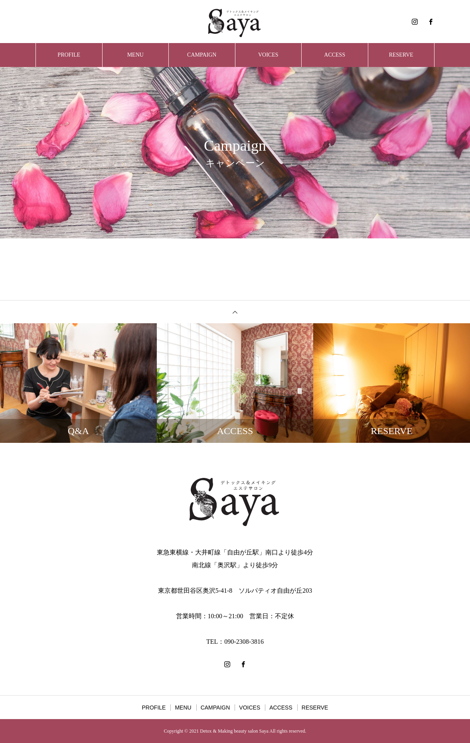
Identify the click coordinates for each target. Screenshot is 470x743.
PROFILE (68, 55)
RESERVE (401, 55)
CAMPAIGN (201, 55)
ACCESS (334, 55)
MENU (135, 55)
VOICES (268, 55)
